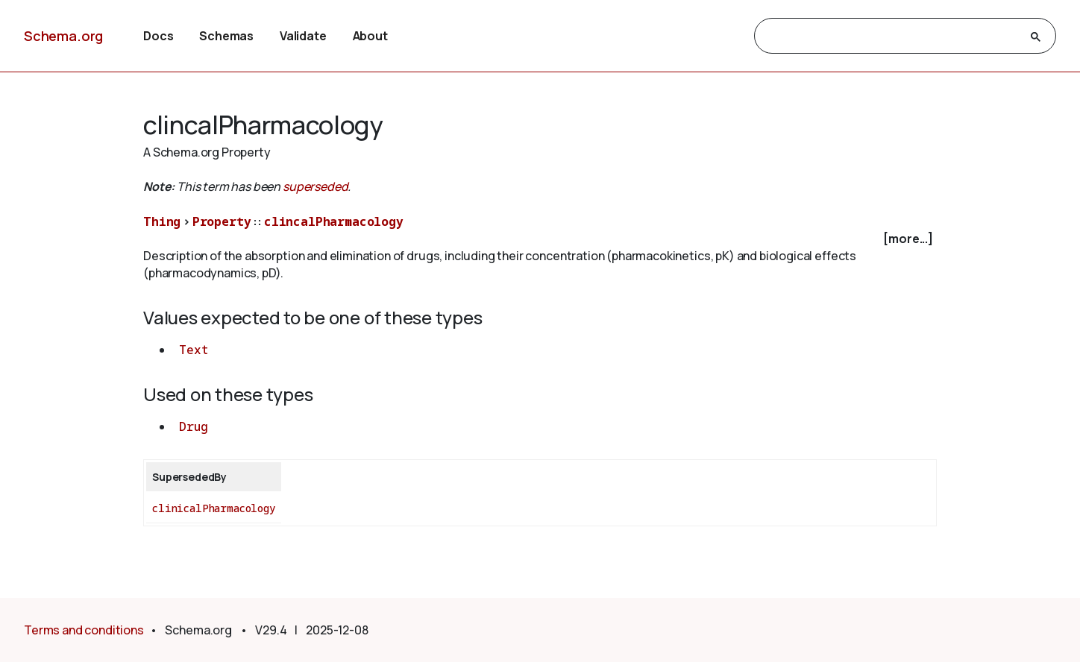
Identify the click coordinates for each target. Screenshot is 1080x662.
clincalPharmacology (334, 221)
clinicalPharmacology (213, 508)
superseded (315, 186)
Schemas (226, 36)
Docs (158, 36)
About (370, 36)
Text (193, 349)
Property (221, 221)
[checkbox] (540, 239)
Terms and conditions (84, 630)
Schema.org (63, 36)
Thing (161, 221)
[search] (891, 36)
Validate (303, 36)
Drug (193, 426)
